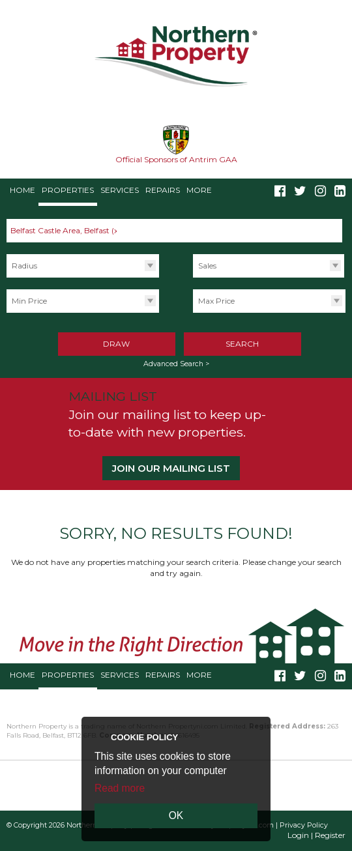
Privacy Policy (304, 825)
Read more (120, 788)
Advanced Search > (176, 364)
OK (176, 815)
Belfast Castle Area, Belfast (65, 230)
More (199, 190)
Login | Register (316, 835)
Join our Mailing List (171, 468)
